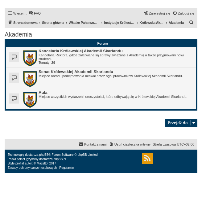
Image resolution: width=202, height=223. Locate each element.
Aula (43, 92)
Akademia (18, 34)
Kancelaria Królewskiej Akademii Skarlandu (81, 51)
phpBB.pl (59, 159)
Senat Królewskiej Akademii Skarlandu (76, 71)
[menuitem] (34, 13)
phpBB (43, 154)
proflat (19, 163)
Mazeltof (42, 163)
